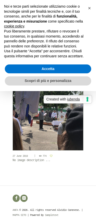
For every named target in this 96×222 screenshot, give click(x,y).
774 (44, 156)
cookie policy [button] (14, 26)
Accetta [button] (48, 69)
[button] (89, 8)
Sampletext (51, 215)
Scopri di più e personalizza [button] (48, 81)
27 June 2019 (20, 156)
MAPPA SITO (19, 215)
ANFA (15, 210)
